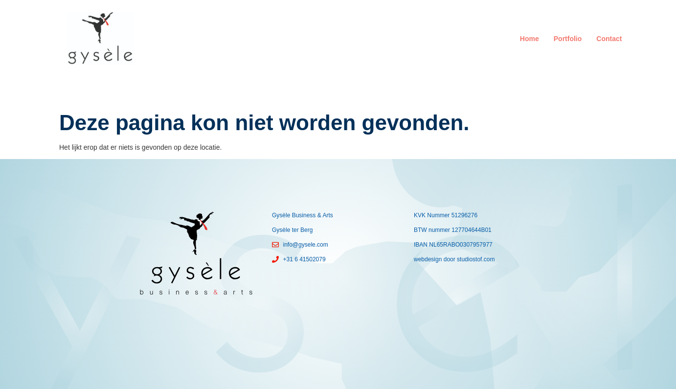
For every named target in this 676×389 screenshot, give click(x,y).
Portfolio (568, 39)
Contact (609, 39)
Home (529, 39)
